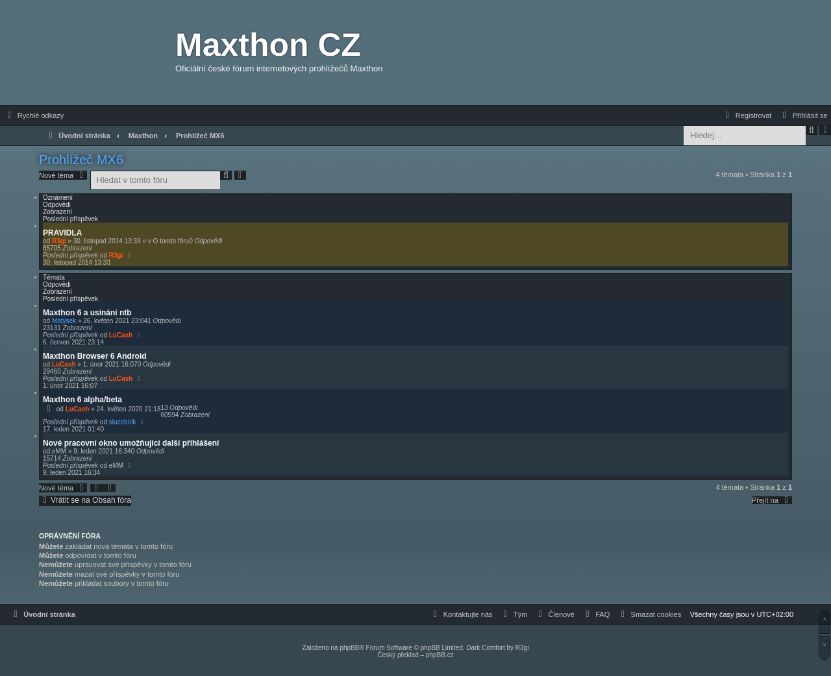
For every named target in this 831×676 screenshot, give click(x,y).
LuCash (121, 335)
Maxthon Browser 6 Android (95, 356)
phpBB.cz (440, 654)
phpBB (349, 647)
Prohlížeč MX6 (81, 159)
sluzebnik (122, 422)
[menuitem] (803, 115)
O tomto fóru (171, 241)
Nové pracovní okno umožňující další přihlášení (131, 443)
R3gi (59, 241)
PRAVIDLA (62, 232)
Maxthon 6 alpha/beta (82, 399)
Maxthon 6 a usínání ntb (87, 312)
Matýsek (64, 320)
